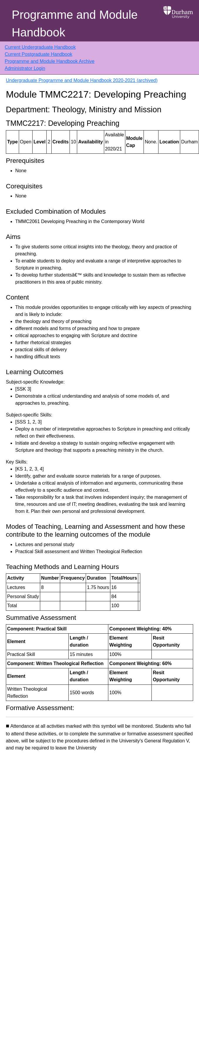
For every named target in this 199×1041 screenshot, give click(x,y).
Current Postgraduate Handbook (38, 54)
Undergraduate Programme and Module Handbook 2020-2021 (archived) (82, 80)
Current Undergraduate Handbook (40, 47)
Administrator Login (25, 68)
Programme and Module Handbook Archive (50, 61)
